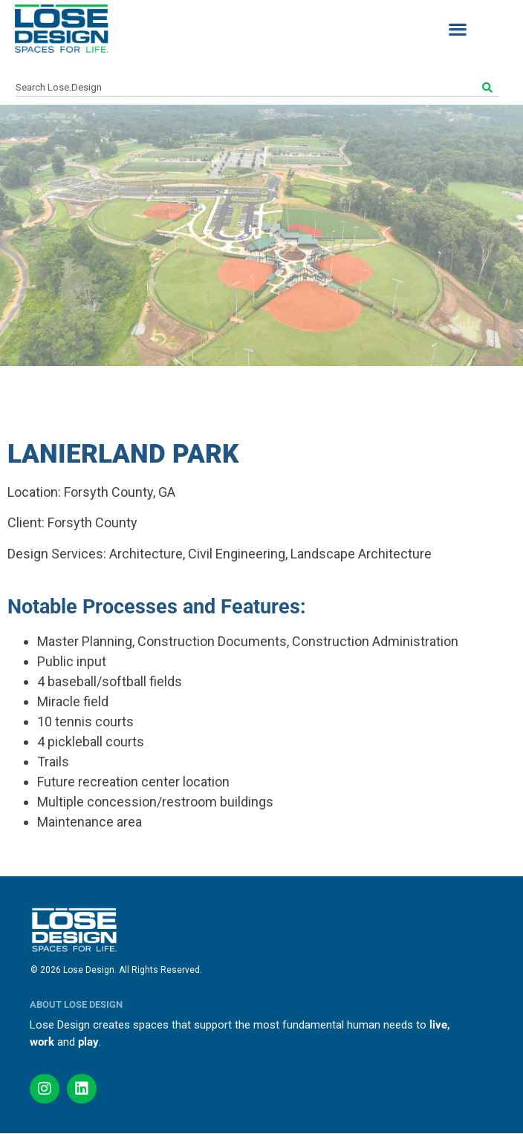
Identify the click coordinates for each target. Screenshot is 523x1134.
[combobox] (247, 88)
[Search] (489, 88)
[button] (458, 28)
